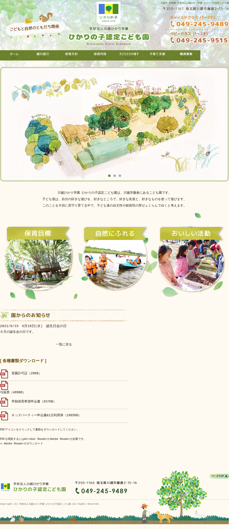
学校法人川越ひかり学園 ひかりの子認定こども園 (14, 55)
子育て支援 (157, 55)
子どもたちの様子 (128, 55)
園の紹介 (43, 55)
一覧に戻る (64, 344)
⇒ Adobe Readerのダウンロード (22, 444)
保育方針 (71, 55)
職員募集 (186, 55)
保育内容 (100, 55)
